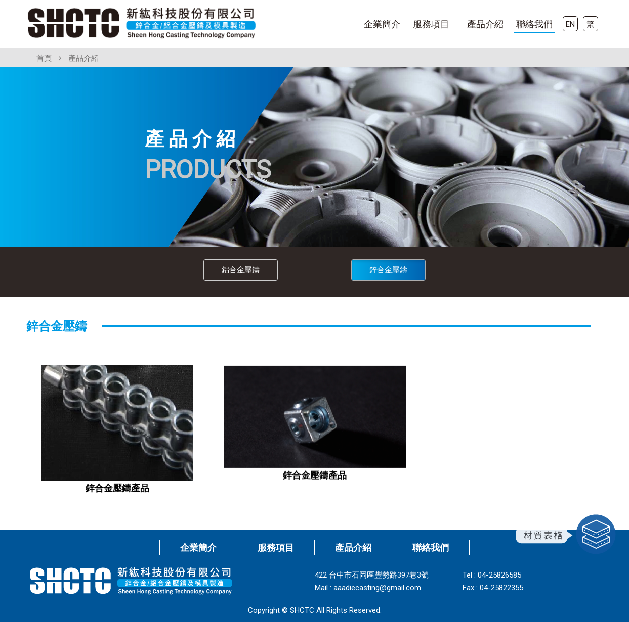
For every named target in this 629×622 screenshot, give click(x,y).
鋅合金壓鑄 (388, 269)
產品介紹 (485, 24)
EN (570, 24)
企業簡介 (382, 24)
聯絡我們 (534, 24)
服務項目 (431, 24)
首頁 (44, 58)
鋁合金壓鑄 (241, 269)
